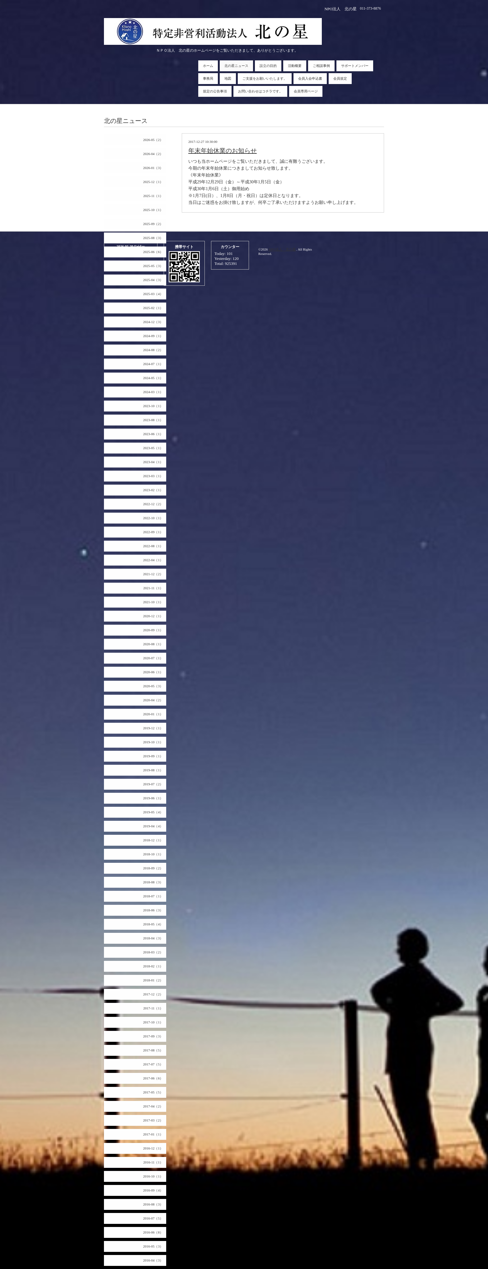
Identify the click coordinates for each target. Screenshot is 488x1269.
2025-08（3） (153, 238)
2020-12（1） (153, 616)
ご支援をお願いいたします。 (264, 78)
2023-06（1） (153, 434)
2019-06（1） (153, 798)
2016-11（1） (153, 1162)
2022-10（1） (153, 518)
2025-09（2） (153, 224)
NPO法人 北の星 (282, 249)
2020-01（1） (153, 714)
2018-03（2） (153, 952)
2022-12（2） (153, 504)
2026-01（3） (153, 168)
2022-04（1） (153, 560)
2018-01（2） (153, 980)
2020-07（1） (153, 658)
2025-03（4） (153, 294)
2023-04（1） (153, 462)
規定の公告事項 (215, 91)
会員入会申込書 (310, 78)
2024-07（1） (153, 364)
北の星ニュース (236, 66)
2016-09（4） (153, 1190)
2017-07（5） (153, 1064)
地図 (227, 78)
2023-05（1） (153, 448)
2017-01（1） (153, 1134)
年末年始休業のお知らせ (222, 150)
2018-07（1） (153, 896)
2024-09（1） (153, 336)
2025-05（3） (153, 266)
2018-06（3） (153, 910)
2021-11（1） (153, 588)
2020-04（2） (153, 700)
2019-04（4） (153, 826)
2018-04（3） (153, 938)
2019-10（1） (153, 742)
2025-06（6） (153, 252)
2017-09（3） (153, 1036)
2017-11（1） (153, 1008)
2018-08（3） (153, 882)
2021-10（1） (153, 602)
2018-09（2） (153, 868)
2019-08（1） (153, 770)
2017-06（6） (153, 1078)
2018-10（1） (153, 854)
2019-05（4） (153, 812)
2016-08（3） (153, 1204)
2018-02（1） (153, 966)
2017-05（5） (153, 1092)
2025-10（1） (153, 210)
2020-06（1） (153, 672)
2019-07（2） (153, 784)
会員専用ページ (306, 91)
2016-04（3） (153, 1260)
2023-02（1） (153, 490)
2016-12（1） (153, 1148)
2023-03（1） (153, 476)
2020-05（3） (153, 686)
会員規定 (340, 78)
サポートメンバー (354, 66)
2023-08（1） (153, 420)
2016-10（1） (153, 1176)
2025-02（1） (153, 308)
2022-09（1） (153, 532)
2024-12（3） (153, 322)
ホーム (208, 66)
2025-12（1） (153, 182)
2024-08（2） (153, 350)
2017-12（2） (153, 994)
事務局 (208, 78)
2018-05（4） (153, 924)
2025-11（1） (153, 196)
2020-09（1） (153, 630)
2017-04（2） (153, 1106)
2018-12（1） (153, 840)
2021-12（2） (153, 574)
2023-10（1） (153, 406)
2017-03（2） (153, 1120)
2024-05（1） (153, 378)
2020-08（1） (153, 644)
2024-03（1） (153, 392)
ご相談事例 (321, 66)
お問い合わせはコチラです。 (260, 91)
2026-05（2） (153, 140)
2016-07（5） (153, 1218)
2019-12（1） (153, 728)
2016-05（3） (153, 1246)
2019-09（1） (153, 756)
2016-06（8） (153, 1232)
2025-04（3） (153, 280)
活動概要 (295, 66)
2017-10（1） (153, 1022)
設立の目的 (268, 66)
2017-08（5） (153, 1050)
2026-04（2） (153, 154)
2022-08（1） (153, 546)
